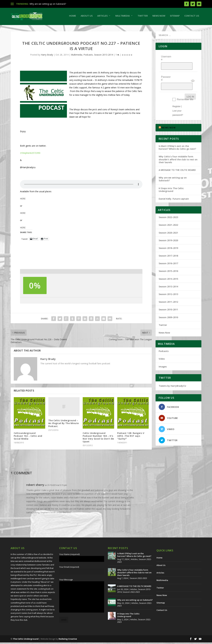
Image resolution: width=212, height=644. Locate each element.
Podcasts (88, 56)
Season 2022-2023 (168, 207)
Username (166, 59)
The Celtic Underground (25, 640)
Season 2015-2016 (168, 261)
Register (176, 96)
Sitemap (175, 17)
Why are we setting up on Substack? (48, 3)
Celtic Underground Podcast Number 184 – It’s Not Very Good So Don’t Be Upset (98, 439)
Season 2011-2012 (168, 291)
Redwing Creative (68, 640)
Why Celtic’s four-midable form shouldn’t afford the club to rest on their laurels (178, 149)
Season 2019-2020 (168, 230)
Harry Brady (47, 56)
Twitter (143, 17)
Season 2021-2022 (168, 215)
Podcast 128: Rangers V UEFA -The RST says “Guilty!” (130, 437)
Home (72, 17)
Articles (102, 17)
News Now (158, 17)
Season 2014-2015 (168, 268)
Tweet (24, 240)
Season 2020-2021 (168, 222)
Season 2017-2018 (168, 245)
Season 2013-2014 (103, 56)
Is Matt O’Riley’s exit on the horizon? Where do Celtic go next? (178, 137)
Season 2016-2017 (168, 253)
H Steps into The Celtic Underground (171, 180)
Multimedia (122, 17)
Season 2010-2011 (168, 299)
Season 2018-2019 (168, 238)
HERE (22, 200)
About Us (87, 17)
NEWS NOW (169, 117)
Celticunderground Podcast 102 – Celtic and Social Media (28, 437)
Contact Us (191, 17)
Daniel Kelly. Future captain (174, 188)
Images (163, 356)
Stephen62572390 (30, 154)
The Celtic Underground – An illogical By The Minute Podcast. (63, 424)
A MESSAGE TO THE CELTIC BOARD (177, 160)
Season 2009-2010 (168, 307)
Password (166, 74)
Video (162, 348)
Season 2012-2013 (168, 284)
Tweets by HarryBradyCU (172, 375)
